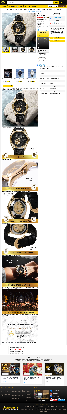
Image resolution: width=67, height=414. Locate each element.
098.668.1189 (20, 351)
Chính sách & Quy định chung (17, 390)
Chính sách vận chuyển (16, 400)
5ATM (51, 73)
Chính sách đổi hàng (15, 398)
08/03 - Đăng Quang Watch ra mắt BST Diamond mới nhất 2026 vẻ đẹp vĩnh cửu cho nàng (32, 378)
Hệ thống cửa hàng (5, 392)
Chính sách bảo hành (16, 397)
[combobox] (57, 15)
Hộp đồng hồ (28, 397)
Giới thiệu (3, 389)
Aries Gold (39, 11)
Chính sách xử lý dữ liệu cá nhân (18, 394)
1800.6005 (42, 29)
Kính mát (28, 391)
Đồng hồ (27, 390)
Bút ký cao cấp (29, 396)
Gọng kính (28, 394)
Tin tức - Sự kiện (33, 357)
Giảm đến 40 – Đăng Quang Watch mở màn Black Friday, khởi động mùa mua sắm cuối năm (53, 379)
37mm (51, 70)
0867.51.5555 (20, 353)
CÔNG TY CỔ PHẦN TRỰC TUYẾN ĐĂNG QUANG (43, 404)
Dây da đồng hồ (29, 393)
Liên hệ (2, 396)
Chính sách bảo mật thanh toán (17, 395)
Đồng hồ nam (33, 11)
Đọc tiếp (4, 381)
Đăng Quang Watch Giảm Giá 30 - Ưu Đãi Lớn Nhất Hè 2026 (10, 378)
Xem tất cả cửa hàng (41, 400)
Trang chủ (28, 11)
